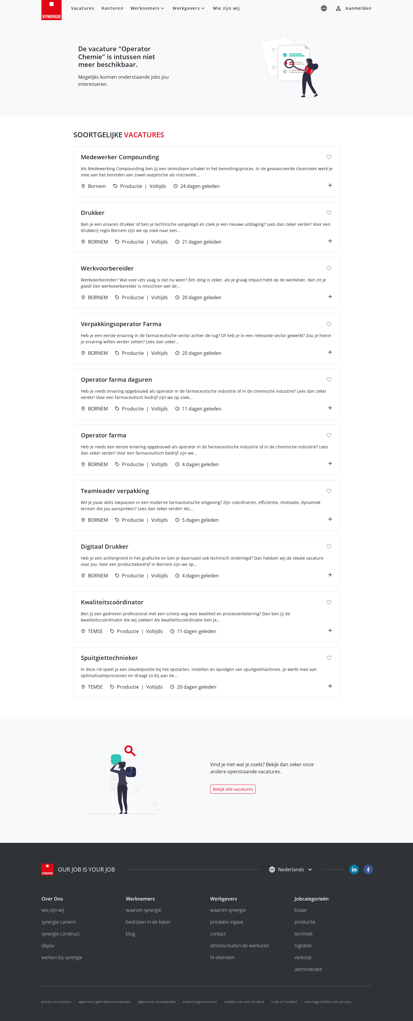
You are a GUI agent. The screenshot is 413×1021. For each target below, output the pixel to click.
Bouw (300, 910)
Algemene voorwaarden (157, 1001)
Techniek (304, 933)
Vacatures (82, 8)
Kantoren (112, 8)
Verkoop (303, 957)
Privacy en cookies (56, 1001)
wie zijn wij (52, 910)
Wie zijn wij (226, 8)
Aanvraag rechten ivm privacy (327, 1001)
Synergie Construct (60, 933)
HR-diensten (222, 957)
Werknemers (148, 8)
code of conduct (284, 1001)
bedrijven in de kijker (148, 922)
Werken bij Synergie (61, 957)
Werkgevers (189, 8)
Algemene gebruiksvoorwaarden (104, 1001)
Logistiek (303, 945)
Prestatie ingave (226, 922)
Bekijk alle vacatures (233, 789)
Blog (130, 933)
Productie (305, 922)
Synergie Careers (58, 922)
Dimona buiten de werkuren (239, 945)
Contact (218, 933)
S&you (47, 945)
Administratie (308, 969)
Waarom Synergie (143, 910)
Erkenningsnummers (200, 1001)
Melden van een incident (244, 1001)
